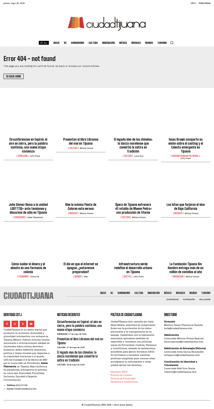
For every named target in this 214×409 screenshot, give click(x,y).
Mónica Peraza (86, 148)
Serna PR (34, 276)
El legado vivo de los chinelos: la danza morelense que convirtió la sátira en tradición (133, 145)
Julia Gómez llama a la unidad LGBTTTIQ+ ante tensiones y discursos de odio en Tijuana (28, 208)
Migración (178, 276)
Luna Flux (138, 156)
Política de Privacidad (123, 378)
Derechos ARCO (119, 371)
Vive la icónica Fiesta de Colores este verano (80, 206)
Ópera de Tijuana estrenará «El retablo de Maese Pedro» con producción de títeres (133, 208)
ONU (86, 276)
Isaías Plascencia (35, 217)
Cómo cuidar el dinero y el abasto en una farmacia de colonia (28, 268)
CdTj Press (35, 156)
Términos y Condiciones (124, 381)
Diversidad (20, 217)
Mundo (78, 276)
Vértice (127, 276)
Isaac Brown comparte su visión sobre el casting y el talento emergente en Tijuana (185, 145)
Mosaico (73, 213)
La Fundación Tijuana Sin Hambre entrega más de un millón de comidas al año (185, 268)
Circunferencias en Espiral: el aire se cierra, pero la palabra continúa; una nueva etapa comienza (28, 145)
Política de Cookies (121, 375)
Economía (23, 276)
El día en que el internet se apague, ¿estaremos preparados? (81, 268)
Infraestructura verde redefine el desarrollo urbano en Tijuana (133, 268)
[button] (171, 42)
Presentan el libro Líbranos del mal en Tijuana (80, 141)
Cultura (73, 148)
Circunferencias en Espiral (185, 156)
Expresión (22, 156)
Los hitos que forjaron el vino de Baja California (186, 206)
